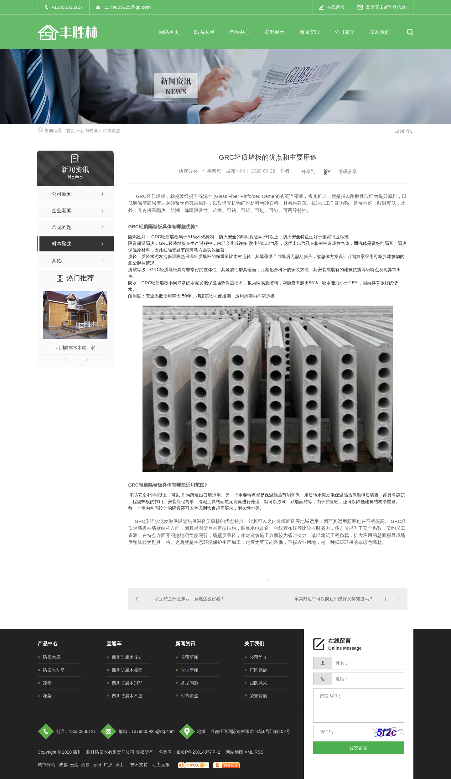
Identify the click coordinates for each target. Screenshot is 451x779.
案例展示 (274, 32)
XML (249, 752)
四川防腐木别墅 (127, 682)
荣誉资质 (258, 695)
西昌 (85, 764)
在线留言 (336, 7)
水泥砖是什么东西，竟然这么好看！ (190, 598)
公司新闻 (189, 657)
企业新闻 (189, 670)
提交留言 (358, 747)
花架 (47, 695)
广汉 (108, 764)
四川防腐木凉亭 (127, 670)
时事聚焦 (111, 130)
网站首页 (169, 32)
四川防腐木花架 (127, 657)
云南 (74, 764)
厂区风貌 (258, 670)
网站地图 (234, 752)
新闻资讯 (309, 32)
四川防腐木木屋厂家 (75, 347)
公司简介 (344, 32)
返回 (403, 130)
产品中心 (239, 32)
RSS (259, 752)
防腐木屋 (204, 32)
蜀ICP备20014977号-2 (198, 752)
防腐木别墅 (54, 670)
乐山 (119, 764)
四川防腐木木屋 (127, 695)
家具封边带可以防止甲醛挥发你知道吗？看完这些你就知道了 (347, 598)
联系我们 (380, 32)
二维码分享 (345, 171)
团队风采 (258, 682)
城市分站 (46, 764)
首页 (70, 130)
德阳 (96, 764)
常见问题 (189, 682)
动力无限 (161, 764)
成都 (63, 764)
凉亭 (47, 682)
